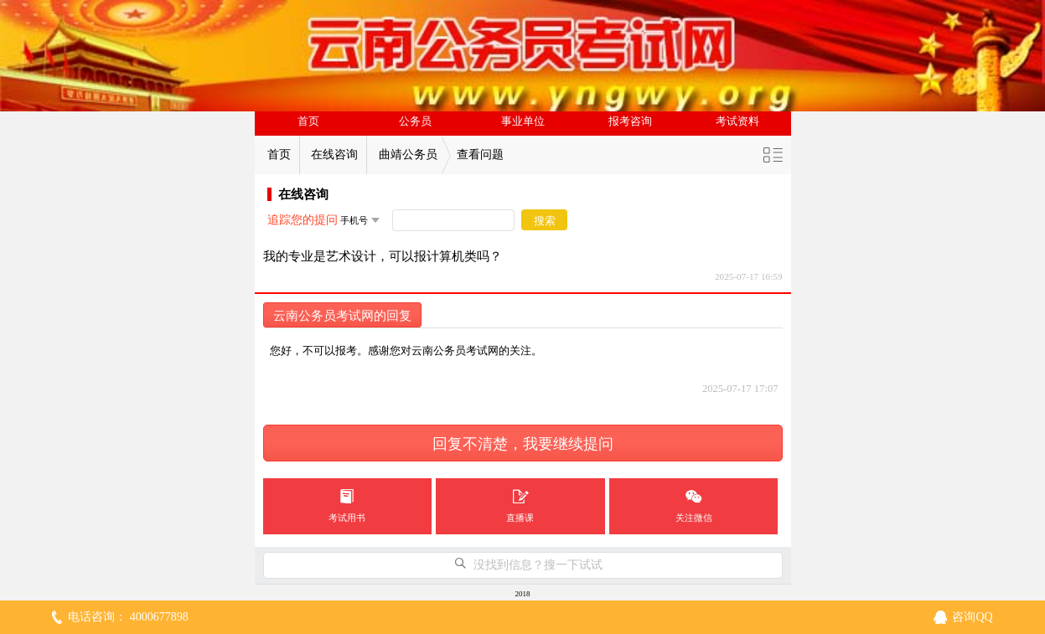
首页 (308, 121)
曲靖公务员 (408, 154)
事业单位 (523, 121)
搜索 (545, 220)
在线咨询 (334, 154)
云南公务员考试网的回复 (342, 315)
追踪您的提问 (302, 220)
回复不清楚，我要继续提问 (522, 444)
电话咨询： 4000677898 (128, 617)
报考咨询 (630, 121)
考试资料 (737, 121)
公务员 (415, 121)
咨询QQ (972, 617)
